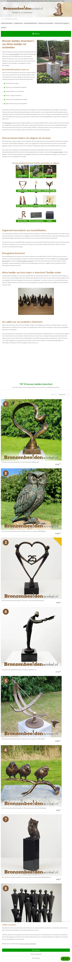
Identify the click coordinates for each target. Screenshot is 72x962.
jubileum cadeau (8, 928)
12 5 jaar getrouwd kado (7, 871)
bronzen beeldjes (57, 835)
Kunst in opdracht (30, 781)
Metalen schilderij (30, 914)
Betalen (3, 794)
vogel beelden (56, 801)
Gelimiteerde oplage (6, 785)
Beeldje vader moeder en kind (9, 851)
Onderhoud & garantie (7, 787)
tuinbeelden (8, 123)
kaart (34, 848)
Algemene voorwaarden (31, 879)
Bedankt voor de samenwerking (10, 896)
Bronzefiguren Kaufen (31, 896)
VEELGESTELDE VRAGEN (62, 23)
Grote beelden (53, 813)
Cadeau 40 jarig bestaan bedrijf (9, 923)
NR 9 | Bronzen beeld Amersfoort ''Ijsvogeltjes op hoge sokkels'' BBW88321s (60, 482)
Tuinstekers (28, 917)
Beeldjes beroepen (54, 824)
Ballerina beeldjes (54, 822)
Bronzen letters (29, 788)
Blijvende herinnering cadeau (57, 731)
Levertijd (3, 789)
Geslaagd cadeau (53, 733)
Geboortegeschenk (6, 857)
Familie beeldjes (5, 855)
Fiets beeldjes (53, 828)
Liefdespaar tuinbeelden (56, 758)
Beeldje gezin (4, 841)
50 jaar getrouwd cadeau (7, 880)
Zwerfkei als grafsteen (31, 815)
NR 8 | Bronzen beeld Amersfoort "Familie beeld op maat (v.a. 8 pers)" (36, 482)
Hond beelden (53, 794)
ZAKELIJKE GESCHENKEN (46, 23)
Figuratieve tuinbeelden (55, 756)
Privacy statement (30, 881)
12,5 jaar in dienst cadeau (8, 912)
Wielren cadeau (53, 738)
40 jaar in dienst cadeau (7, 916)
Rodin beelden (53, 760)
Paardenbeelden (53, 797)
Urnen (26, 810)
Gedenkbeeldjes (29, 803)
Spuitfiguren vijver (54, 779)
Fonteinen (51, 776)
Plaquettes (28, 792)
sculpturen (62, 744)
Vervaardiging (5, 782)
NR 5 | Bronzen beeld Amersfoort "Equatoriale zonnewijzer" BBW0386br (36, 452)
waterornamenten (57, 783)
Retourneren (4, 796)
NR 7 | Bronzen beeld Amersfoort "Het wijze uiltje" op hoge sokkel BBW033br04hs (12, 482)
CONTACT (3, 27)
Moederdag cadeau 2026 (56, 740)
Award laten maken (30, 790)
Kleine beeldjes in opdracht (32, 783)
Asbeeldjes (28, 801)
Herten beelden (53, 792)
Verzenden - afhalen (6, 791)
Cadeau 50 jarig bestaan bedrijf (9, 925)
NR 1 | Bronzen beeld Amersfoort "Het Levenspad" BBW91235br (12, 422)
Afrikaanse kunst (53, 819)
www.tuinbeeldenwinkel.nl (32, 905)
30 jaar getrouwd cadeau (7, 876)
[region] (24, 949)
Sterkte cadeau (53, 735)
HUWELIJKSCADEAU (6, 23)
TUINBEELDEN (18, 23)
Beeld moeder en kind (7, 848)
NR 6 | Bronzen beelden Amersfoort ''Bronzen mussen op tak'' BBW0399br (60, 452)
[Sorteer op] (63, 394)
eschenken (56, 744)
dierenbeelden (56, 806)
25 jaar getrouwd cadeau (7, 873)
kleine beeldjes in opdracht (25, 261)
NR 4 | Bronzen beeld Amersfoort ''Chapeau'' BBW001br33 (12, 452)
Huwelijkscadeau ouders (7, 882)
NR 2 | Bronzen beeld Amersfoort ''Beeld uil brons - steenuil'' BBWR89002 (36, 421)
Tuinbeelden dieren (54, 763)
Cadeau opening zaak (7, 903)
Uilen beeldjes (53, 803)
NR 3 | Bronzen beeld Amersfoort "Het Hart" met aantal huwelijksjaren (60, 421)
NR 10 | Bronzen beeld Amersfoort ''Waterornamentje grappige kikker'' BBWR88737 (11, 513)
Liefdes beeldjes (5, 866)
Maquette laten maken (31, 794)
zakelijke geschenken (10, 905)
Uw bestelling (43, 576)
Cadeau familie (5, 853)
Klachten (3, 798)
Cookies (27, 883)
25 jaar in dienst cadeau (7, 914)
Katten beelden (53, 790)
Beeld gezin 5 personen (7, 846)
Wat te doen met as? (30, 813)
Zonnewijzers (52, 767)
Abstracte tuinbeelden (55, 754)
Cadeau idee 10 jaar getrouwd (9, 869)
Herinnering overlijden (31, 806)
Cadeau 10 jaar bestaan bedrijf (9, 919)
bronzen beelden (14, 54)
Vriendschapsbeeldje (54, 831)
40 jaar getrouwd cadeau (8, 878)
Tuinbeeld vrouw (53, 765)
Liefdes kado (14, 866)
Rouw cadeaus (29, 808)
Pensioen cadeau (5, 894)
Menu (36, 34)
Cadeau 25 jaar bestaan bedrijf (9, 921)
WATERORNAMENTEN (30, 23)
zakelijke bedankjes (9, 898)
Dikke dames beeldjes (55, 826)
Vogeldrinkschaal (54, 781)
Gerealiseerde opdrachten (8, 780)
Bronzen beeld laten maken (32, 785)
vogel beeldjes (57, 799)
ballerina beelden (58, 152)
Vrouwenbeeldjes (53, 833)
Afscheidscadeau (5, 891)
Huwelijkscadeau (5, 864)
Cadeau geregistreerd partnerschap (10, 885)
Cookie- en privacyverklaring (28, 958)
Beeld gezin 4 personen (7, 844)
